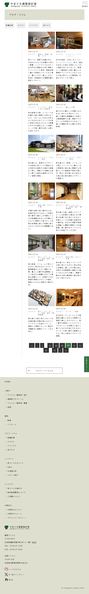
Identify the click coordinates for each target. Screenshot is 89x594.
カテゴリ (21, 25)
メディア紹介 (13, 475)
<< (32, 345)
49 (62, 345)
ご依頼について (14, 496)
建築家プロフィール (16, 399)
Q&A (10, 467)
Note (11, 580)
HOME (7, 381)
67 (55, 350)
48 (56, 345)
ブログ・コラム (11, 433)
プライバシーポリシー (16, 518)
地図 (9, 407)
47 (50, 345)
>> (66, 350)
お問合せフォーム (15, 514)
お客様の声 (12, 471)
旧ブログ (46, 25)
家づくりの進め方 (15, 488)
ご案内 (7, 391)
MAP (34, 542)
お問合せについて (15, 509)
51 (74, 345)
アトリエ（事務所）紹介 (17, 395)
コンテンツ (9, 459)
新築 (9, 420)
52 (80, 345)
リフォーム (12, 424)
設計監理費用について (16, 492)
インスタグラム (15, 569)
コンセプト (9, 484)
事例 (6, 416)
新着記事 (9, 25)
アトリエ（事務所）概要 (17, 403)
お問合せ (8, 505)
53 (46, 350)
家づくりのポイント (16, 463)
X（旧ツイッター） (16, 574)
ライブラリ (33, 25)
